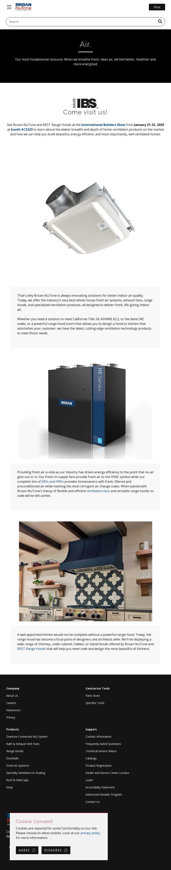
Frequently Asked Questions (103, 744)
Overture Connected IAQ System (27, 736)
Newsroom (13, 710)
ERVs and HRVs (53, 481)
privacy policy (90, 833)
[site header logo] (23, 7)
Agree (24, 850)
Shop (9, 787)
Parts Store (93, 695)
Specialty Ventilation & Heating (25, 773)
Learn (89, 780)
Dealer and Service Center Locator (107, 773)
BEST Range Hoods (31, 649)
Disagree (53, 850)
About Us (12, 695)
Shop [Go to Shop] (157, 7)
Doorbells (12, 758)
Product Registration (99, 765)
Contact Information (98, 736)
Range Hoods (15, 751)
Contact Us (93, 802)
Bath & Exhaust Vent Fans (22, 744)
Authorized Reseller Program (104, 794)
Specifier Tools (95, 703)
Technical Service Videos (101, 751)
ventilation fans (98, 491)
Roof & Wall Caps (17, 780)
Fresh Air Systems (17, 765)
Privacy (10, 717)
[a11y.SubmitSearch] (160, 21)
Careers (11, 703)
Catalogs (91, 758)
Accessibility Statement (100, 787)
